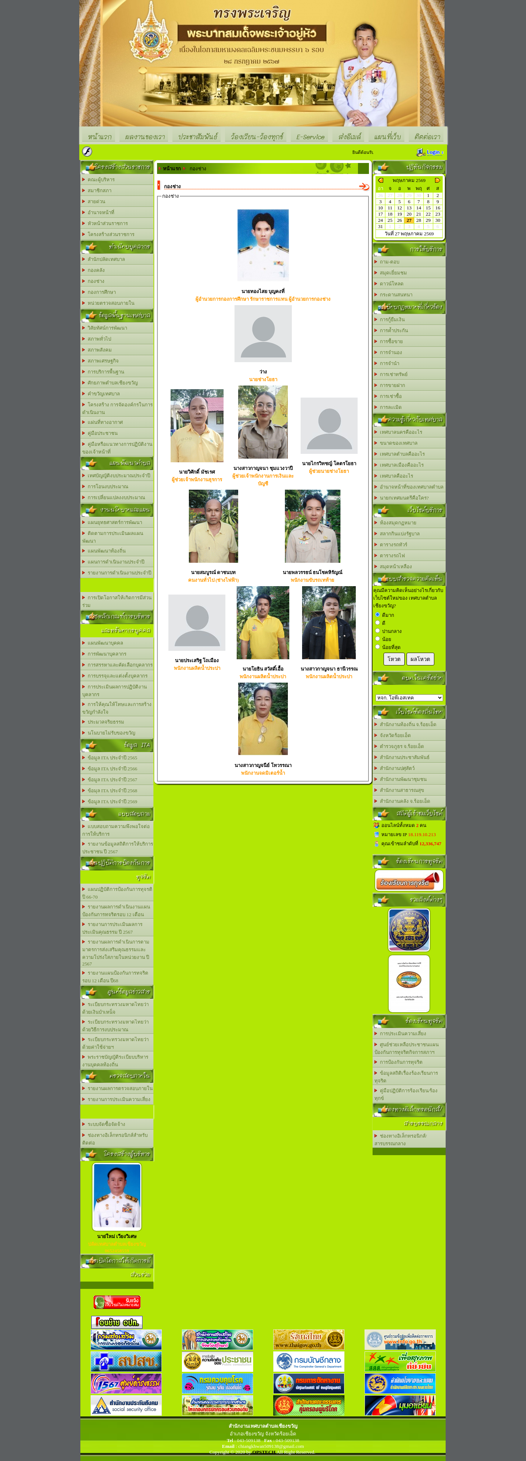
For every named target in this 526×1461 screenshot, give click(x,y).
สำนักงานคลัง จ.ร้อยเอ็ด (402, 801)
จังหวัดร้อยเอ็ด (392, 735)
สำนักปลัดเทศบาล (103, 259)
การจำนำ (386, 363)
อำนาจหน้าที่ (98, 212)
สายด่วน (93, 201)
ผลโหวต (420, 659)
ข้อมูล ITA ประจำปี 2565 (109, 757)
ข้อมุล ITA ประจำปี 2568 (109, 790)
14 (418, 207)
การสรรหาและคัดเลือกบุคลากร (117, 665)
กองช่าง (93, 281)
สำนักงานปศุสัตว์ (394, 768)
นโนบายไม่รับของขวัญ (108, 733)
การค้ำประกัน (391, 330)
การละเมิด (388, 407)
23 (437, 214)
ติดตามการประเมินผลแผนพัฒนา (112, 537)
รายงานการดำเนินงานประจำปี (116, 573)
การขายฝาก (389, 385)
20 (409, 214)
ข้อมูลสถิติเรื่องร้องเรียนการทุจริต (406, 1077)
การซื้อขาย (388, 341)
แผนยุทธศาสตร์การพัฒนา (112, 522)
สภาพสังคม (97, 350)
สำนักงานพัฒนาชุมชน (400, 779)
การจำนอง (388, 352)
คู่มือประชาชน (100, 433)
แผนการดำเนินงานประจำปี (113, 562)
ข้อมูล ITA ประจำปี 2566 (109, 768)
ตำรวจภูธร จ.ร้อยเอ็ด (399, 746)
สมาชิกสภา (96, 190)
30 (437, 220)
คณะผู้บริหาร (98, 179)
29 (428, 220)
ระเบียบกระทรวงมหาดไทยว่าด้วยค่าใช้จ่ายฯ (115, 1043)
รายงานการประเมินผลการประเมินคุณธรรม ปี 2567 (112, 928)
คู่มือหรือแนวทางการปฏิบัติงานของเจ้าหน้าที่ (117, 448)
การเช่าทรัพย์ (391, 374)
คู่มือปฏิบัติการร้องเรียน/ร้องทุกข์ (406, 1094)
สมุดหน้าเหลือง (393, 566)
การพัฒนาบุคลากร (104, 654)
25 (390, 220)
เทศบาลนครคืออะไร (398, 432)
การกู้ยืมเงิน (389, 319)
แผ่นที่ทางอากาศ (102, 422)
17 (380, 214)
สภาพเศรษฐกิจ (100, 361)
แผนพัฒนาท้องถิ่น (104, 551)
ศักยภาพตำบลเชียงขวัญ (110, 383)
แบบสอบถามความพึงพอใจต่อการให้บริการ (116, 830)
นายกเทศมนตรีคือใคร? (401, 498)
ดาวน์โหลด (389, 283)
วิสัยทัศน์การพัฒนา (104, 328)
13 (409, 207)
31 (380, 226)
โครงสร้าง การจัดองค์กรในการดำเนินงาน (117, 408)
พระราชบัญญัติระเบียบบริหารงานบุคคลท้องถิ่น (115, 1060)
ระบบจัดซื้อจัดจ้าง (103, 1124)
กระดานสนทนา (393, 294)
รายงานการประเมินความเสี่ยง (116, 1099)
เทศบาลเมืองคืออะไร (399, 465)
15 (428, 207)
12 (399, 207)
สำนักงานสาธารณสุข (399, 790)
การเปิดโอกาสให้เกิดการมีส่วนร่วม (117, 601)
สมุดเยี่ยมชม (390, 273)
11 (390, 207)
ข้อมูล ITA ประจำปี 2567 (109, 779)
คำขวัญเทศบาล (101, 393)
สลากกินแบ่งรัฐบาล (397, 533)
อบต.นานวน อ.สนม (409, 697)
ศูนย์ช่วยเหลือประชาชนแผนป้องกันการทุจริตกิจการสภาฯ (406, 1048)
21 (418, 214)
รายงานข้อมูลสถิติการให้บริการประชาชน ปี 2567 (117, 847)
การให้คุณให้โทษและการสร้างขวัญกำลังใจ (117, 708)
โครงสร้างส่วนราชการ (108, 234)
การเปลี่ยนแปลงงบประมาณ (113, 497)
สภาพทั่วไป (96, 339)
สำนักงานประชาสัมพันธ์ (402, 757)
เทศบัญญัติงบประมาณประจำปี (116, 475)
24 (380, 220)
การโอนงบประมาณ (105, 486)
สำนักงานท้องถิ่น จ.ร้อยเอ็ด (405, 724)
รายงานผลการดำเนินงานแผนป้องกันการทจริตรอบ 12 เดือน (116, 910)
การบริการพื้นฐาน (103, 372)
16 (437, 207)
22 (428, 214)
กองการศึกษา (99, 292)
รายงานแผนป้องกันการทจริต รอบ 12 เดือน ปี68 (115, 976)
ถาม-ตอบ (386, 262)
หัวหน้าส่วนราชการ (105, 223)
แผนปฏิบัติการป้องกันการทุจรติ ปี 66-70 (117, 893)
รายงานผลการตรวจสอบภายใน (117, 1088)
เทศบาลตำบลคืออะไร (399, 454)
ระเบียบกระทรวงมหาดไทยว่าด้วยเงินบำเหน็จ (115, 1008)
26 (399, 220)
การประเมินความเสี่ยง (400, 1033)
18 (390, 214)
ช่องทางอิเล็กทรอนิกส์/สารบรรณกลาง (400, 1139)
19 (399, 214)
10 (380, 207)
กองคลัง (93, 270)
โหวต (394, 659)
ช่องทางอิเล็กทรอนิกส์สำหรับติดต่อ (115, 1139)
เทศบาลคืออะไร (393, 476)
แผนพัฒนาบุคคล (102, 643)
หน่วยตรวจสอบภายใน (108, 303)
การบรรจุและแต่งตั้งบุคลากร (115, 676)
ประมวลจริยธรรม (103, 722)
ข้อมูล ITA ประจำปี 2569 (109, 801)
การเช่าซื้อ (388, 396)
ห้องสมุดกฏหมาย (395, 522)
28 (418, 220)
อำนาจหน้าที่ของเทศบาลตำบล (408, 487)
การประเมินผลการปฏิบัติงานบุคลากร (114, 690)
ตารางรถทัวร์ (390, 544)
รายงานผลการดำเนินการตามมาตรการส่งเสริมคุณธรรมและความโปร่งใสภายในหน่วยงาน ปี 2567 (115, 953)
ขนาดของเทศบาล (396, 443)
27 (409, 220)
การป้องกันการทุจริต (398, 1062)
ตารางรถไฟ (389, 555)
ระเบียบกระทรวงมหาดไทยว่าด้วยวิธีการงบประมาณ (115, 1025)
